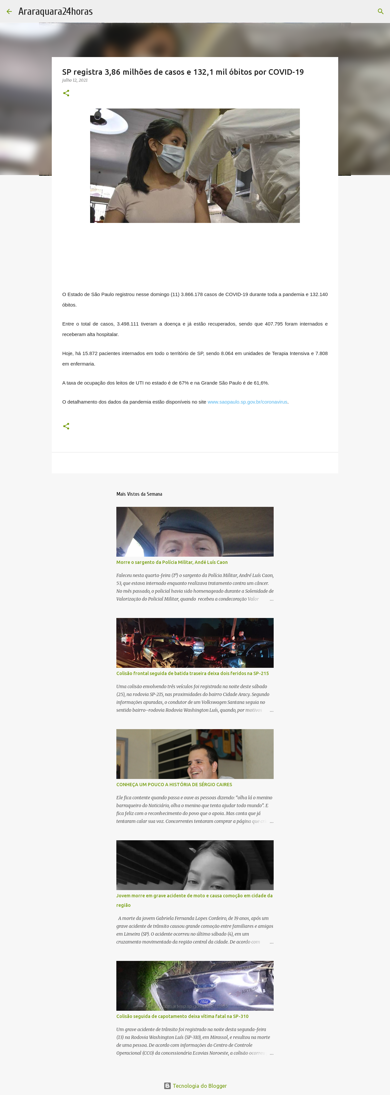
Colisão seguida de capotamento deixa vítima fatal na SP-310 (182, 1016)
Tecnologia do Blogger (195, 1086)
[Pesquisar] (381, 11)
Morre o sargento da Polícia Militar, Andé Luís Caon (172, 562)
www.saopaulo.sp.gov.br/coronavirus (247, 402)
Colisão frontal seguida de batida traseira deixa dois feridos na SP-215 (192, 673)
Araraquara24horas (55, 11)
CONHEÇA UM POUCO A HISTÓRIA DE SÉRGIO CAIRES (174, 784)
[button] (66, 93)
